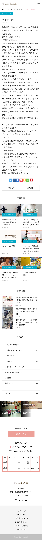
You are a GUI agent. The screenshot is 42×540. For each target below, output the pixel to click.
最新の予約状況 (21, 434)
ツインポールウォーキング (14, 367)
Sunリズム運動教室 (12, 345)
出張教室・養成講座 (21, 518)
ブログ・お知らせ (21, 522)
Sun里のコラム (10, 356)
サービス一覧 (21, 514)
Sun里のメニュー (11, 361)
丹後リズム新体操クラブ (13, 372)
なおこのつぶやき (6, 13)
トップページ (21, 511)
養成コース (9, 383)
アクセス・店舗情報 (21, 526)
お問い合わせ (21, 529)
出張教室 (8, 378)
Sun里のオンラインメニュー (15, 350)
